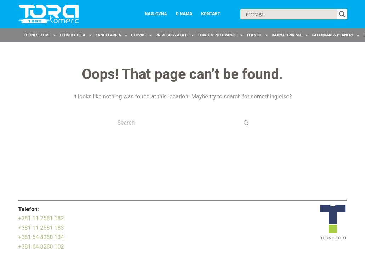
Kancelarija (112, 35)
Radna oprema (291, 35)
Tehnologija (76, 35)
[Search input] (290, 14)
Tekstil (258, 35)
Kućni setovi (41, 35)
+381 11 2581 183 (41, 228)
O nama (184, 13)
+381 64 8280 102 (41, 246)
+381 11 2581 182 (41, 218)
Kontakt (210, 13)
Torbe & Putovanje (221, 35)
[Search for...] (175, 122)
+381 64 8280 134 (41, 237)
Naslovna (156, 13)
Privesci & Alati (175, 35)
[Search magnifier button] (342, 14)
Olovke (142, 35)
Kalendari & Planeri (336, 35)
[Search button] (246, 122)
